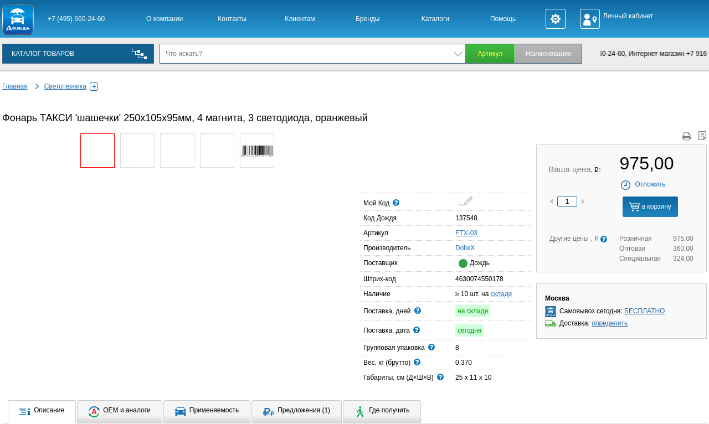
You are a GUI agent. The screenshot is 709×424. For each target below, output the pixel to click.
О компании (164, 19)
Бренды (367, 19)
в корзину (650, 206)
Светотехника (71, 86)
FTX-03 (466, 233)
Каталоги (435, 19)
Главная (15, 86)
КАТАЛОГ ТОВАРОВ (43, 54)
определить (610, 323)
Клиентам (300, 19)
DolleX (458, 247)
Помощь (503, 19)
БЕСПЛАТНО (644, 311)
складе (501, 294)
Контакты (232, 19)
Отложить (643, 184)
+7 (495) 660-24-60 (76, 19)
